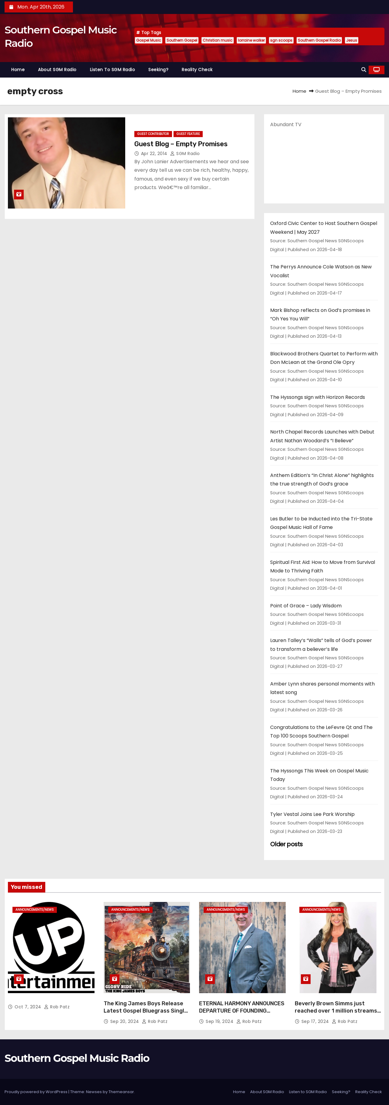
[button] (363, 69)
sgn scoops (281, 40)
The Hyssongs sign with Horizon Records (317, 397)
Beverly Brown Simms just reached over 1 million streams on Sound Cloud (336, 1010)
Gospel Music (148, 40)
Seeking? (158, 70)
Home (18, 70)
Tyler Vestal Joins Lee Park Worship (312, 814)
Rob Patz (57, 1007)
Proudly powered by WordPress (36, 1092)
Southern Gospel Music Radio (77, 1058)
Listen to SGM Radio (112, 70)
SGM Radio (185, 153)
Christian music (217, 40)
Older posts (286, 844)
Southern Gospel (182, 40)
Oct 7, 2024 (29, 1007)
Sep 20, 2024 (125, 1021)
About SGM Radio (57, 70)
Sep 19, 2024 (220, 1021)
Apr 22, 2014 (155, 153)
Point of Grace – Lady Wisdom (306, 605)
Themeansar (121, 1092)
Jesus (351, 40)
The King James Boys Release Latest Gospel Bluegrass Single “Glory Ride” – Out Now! (146, 1010)
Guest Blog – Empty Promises (181, 144)
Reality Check (197, 70)
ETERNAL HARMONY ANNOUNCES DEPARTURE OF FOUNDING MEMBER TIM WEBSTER (241, 1010)
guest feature (188, 134)
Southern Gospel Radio (319, 40)
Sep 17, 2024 (316, 1021)
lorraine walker (251, 40)
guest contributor (153, 134)
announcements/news (34, 909)
